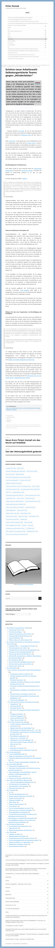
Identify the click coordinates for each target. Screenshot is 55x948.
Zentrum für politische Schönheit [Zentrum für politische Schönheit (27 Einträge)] (17, 534)
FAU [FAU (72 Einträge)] (8, 492)
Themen (9, 33)
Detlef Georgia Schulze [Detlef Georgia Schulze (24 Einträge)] (14, 483)
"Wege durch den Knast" (15, 788)
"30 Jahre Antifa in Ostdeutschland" (20, 724)
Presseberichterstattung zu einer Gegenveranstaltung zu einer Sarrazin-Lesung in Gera (21, 54)
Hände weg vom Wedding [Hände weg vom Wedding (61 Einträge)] (14, 501)
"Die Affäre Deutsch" (16, 708)
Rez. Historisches (12, 668)
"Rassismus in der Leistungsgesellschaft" (20, 652)
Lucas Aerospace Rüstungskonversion (20, 426)
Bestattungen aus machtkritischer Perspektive (21, 818)
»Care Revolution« (13, 776)
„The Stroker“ (12, 141)
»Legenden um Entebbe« (17, 748)
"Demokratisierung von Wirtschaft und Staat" (21, 838)
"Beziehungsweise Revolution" (17, 836)
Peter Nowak (12, 6)
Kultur (8, 418)
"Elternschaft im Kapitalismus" (17, 766)
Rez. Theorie (10, 832)
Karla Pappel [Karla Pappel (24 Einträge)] (11, 510)
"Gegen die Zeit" (13, 828)
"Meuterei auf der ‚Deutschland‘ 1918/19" (22, 694)
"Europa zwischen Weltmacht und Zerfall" (20, 796)
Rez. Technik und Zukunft (14, 824)
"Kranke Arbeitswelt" (14, 638)
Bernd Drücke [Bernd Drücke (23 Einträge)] (32, 471)
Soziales (8, 421)
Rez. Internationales (12, 752)
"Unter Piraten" (13, 806)
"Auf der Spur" (14, 726)
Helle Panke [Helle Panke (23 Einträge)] (29, 498)
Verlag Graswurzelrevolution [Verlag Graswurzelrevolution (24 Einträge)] (15, 528)
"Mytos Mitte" (12, 802)
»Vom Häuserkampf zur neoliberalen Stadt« (22, 750)
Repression (9, 420)
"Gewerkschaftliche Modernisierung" (19, 636)
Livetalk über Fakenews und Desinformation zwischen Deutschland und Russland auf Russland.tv (23, 48)
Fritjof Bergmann (24, 290)
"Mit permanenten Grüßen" (16, 846)
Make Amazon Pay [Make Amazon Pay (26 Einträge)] (12, 513)
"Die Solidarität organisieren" (18, 736)
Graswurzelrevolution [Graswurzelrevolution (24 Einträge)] (32, 495)
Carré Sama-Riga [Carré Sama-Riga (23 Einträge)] (12, 480)
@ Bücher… (9, 894)
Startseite (9, 27)
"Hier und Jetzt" (14, 744)
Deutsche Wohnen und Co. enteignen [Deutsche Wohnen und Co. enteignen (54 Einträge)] (18, 486)
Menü (28, 12)
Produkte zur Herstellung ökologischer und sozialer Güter (21, 359)
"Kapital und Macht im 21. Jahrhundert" (19, 842)
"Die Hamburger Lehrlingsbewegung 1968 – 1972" (24, 730)
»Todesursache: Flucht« (15, 666)
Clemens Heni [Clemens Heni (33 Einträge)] (25, 480)
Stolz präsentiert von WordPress (20, 943)
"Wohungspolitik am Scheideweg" (18, 812)
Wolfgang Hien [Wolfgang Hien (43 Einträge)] (32, 531)
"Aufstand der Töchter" (15, 630)
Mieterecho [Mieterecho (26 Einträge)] (22, 516)
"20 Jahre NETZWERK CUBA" (16, 754)
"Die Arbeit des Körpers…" (15, 632)
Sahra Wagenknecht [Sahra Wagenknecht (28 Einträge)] (13, 525)
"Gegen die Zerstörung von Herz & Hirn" (20, 634)
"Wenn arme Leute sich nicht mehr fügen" (20, 810)
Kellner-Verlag (11, 426)
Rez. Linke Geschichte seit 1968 (17, 722)
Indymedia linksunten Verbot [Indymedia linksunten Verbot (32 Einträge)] (15, 504)
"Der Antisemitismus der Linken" (18, 648)
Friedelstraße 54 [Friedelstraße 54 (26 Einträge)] (18, 492)
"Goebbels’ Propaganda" (17, 716)
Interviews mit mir (11, 905)
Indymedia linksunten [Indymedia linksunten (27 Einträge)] (32, 501)
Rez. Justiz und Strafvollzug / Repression (18, 780)
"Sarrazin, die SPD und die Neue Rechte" (20, 654)
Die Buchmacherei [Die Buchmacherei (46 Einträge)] (12, 489)
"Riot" (12, 746)
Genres (8, 891)
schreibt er (24, 178)
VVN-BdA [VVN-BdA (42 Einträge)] (30, 528)
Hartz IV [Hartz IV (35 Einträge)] (20, 498)
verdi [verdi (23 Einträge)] (30, 525)
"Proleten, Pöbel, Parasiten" (16, 804)
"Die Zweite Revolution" (17, 680)
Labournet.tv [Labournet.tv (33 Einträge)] (22, 510)
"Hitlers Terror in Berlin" (17, 720)
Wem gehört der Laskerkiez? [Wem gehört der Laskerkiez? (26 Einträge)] (15, 531)
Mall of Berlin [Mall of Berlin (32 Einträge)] (25, 513)
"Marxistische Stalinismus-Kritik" (18, 844)
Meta (8, 46)
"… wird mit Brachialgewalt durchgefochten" (21, 782)
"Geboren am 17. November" (18, 738)
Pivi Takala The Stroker (35, 426)
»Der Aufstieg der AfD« (14, 660)
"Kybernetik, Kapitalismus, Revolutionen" (20, 830)
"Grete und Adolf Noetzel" (17, 718)
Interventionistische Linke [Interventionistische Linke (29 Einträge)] (14, 507)
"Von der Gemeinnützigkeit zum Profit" (19, 808)
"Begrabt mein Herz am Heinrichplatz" (21, 728)
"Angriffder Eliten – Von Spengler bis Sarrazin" (22, 646)
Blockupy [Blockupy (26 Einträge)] (20, 474)
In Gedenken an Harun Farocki (12, 52)
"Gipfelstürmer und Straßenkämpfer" (20, 740)
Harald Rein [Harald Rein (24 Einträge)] (10, 498)
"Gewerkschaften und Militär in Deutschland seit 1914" (25, 690)
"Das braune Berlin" (15, 706)
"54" (9, 792)
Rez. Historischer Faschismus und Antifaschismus (22, 702)
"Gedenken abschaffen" (17, 714)
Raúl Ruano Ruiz (20, 584)
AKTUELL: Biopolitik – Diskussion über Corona (15, 31)
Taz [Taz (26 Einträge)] (24, 525)
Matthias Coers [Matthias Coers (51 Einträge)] (11, 516)
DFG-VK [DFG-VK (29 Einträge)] (35, 486)
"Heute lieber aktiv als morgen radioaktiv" (22, 742)
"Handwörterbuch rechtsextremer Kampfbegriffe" (22, 650)
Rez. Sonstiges (11, 790)
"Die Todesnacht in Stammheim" (18, 784)
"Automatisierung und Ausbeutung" (18, 826)
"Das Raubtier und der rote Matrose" (20, 674)
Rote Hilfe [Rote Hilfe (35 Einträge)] (28, 522)
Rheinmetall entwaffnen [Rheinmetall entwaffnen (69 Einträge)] (14, 522)
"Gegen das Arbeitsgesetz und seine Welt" (20, 756)
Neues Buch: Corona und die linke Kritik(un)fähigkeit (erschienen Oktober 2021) (20, 17)
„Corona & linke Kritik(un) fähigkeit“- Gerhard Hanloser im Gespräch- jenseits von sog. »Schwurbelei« (23, 21)
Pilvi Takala (21, 131)
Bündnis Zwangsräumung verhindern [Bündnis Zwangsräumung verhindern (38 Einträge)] (18, 477)
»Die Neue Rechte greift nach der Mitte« (19, 664)
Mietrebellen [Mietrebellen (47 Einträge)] (34, 516)
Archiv (9, 29)
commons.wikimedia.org (29, 584)
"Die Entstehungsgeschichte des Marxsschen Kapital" (23, 840)
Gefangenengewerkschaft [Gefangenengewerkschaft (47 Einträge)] (14, 495)
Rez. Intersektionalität (13, 764)
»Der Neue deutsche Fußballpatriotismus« (20, 662)
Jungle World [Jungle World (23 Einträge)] (30, 507)
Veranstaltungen (10, 898)
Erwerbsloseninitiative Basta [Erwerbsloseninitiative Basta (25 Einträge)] (30, 489)
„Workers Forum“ (31, 143)
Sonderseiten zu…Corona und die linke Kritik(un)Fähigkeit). (17, 25)
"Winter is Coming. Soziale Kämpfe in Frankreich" (22, 762)
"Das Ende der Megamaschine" (17, 794)
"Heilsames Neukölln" (14, 800)
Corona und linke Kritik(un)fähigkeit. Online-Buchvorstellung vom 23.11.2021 (19, 19)
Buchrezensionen (11, 417)
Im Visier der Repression (11, 44)
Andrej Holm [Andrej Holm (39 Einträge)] (11, 468)
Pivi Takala (29, 426)
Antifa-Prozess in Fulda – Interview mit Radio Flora (15, 58)
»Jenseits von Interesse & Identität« (18, 778)
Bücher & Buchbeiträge (12, 901)
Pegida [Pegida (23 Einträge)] (23, 519)
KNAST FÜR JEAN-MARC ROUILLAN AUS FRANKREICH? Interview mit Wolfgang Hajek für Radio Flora (23, 50)
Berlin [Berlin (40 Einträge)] (20, 468)
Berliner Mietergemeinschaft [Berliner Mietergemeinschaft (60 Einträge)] (15, 471)
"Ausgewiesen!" (14, 704)
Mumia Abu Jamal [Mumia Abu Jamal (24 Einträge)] (12, 519)
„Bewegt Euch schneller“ (27, 170)
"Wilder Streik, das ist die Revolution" (19, 640)
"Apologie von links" (14, 834)
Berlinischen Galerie (26, 135)
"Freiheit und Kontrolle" (15, 798)
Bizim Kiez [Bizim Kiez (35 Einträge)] (10, 474)
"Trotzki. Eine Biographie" (17, 700)
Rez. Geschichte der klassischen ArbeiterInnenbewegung (24, 670)
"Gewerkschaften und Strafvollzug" (18, 786)
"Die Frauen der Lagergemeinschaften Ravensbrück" (25, 710)
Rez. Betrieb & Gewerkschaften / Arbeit (18, 628)
